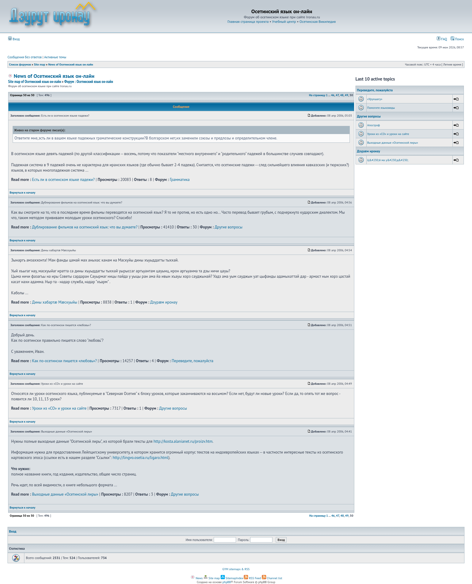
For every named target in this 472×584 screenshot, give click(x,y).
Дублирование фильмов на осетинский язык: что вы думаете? (84, 227)
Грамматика (180, 179)
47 (337, 95)
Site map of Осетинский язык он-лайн (34, 81)
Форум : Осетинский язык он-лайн (88, 81)
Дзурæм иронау (163, 302)
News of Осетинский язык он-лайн (70, 64)
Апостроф (373, 125)
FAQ (442, 39)
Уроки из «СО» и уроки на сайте (59, 408)
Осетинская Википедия (318, 21)
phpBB (226, 582)
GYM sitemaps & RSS (236, 569)
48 (341, 95)
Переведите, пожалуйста (192, 360)
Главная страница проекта (248, 21)
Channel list (272, 578)
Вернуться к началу (22, 192)
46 (332, 95)
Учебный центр (284, 21)
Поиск (457, 39)
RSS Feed (252, 578)
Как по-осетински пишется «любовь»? (64, 360)
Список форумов (20, 64)
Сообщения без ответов (25, 57)
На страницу (317, 95)
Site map (39, 64)
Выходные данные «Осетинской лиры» (65, 494)
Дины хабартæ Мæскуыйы (54, 302)
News (197, 578)
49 (346, 95)
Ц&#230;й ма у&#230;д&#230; (387, 160)
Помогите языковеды (381, 108)
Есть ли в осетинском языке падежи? (63, 179)
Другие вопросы (228, 227)
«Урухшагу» (374, 99)
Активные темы (55, 57)
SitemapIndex (232, 578)
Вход (14, 39)
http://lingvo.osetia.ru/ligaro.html (140, 457)
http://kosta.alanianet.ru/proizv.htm (183, 441)
